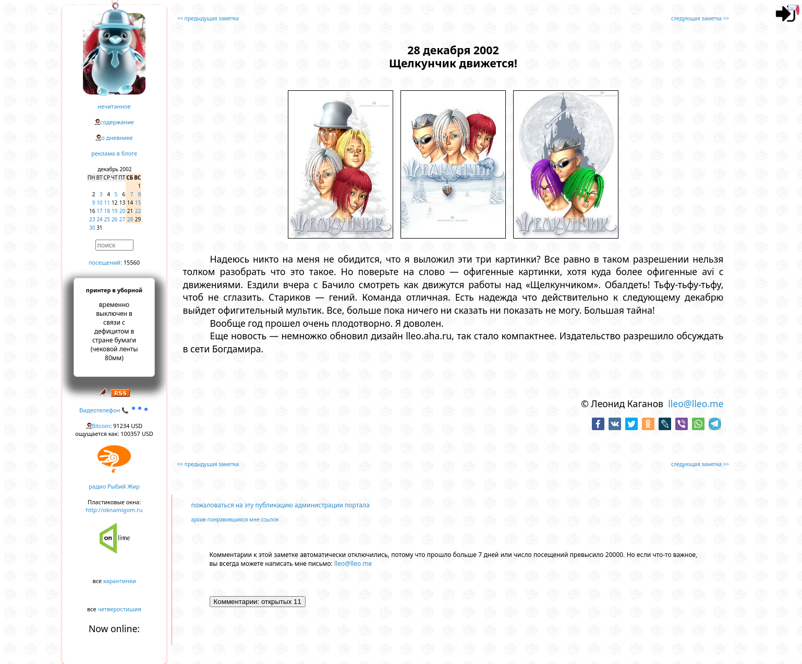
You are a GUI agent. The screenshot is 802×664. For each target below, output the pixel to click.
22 (138, 211)
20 (122, 211)
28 (130, 219)
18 (107, 211)
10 (99, 202)
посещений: (105, 262)
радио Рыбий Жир (114, 486)
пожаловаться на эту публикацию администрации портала (280, 505)
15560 (132, 262)
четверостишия (119, 609)
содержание (117, 122)
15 (138, 202)
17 (99, 211)
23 (92, 219)
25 (107, 219)
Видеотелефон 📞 (114, 410)
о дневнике (116, 137)
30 (92, 227)
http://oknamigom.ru (114, 510)
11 (107, 202)
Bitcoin (101, 426)
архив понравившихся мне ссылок (235, 519)
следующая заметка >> (700, 18)
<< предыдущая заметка (208, 18)
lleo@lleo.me (695, 403)
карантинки (119, 581)
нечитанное (114, 106)
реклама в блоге (114, 153)
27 (122, 219)
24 (99, 219)
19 (114, 211)
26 (114, 219)
